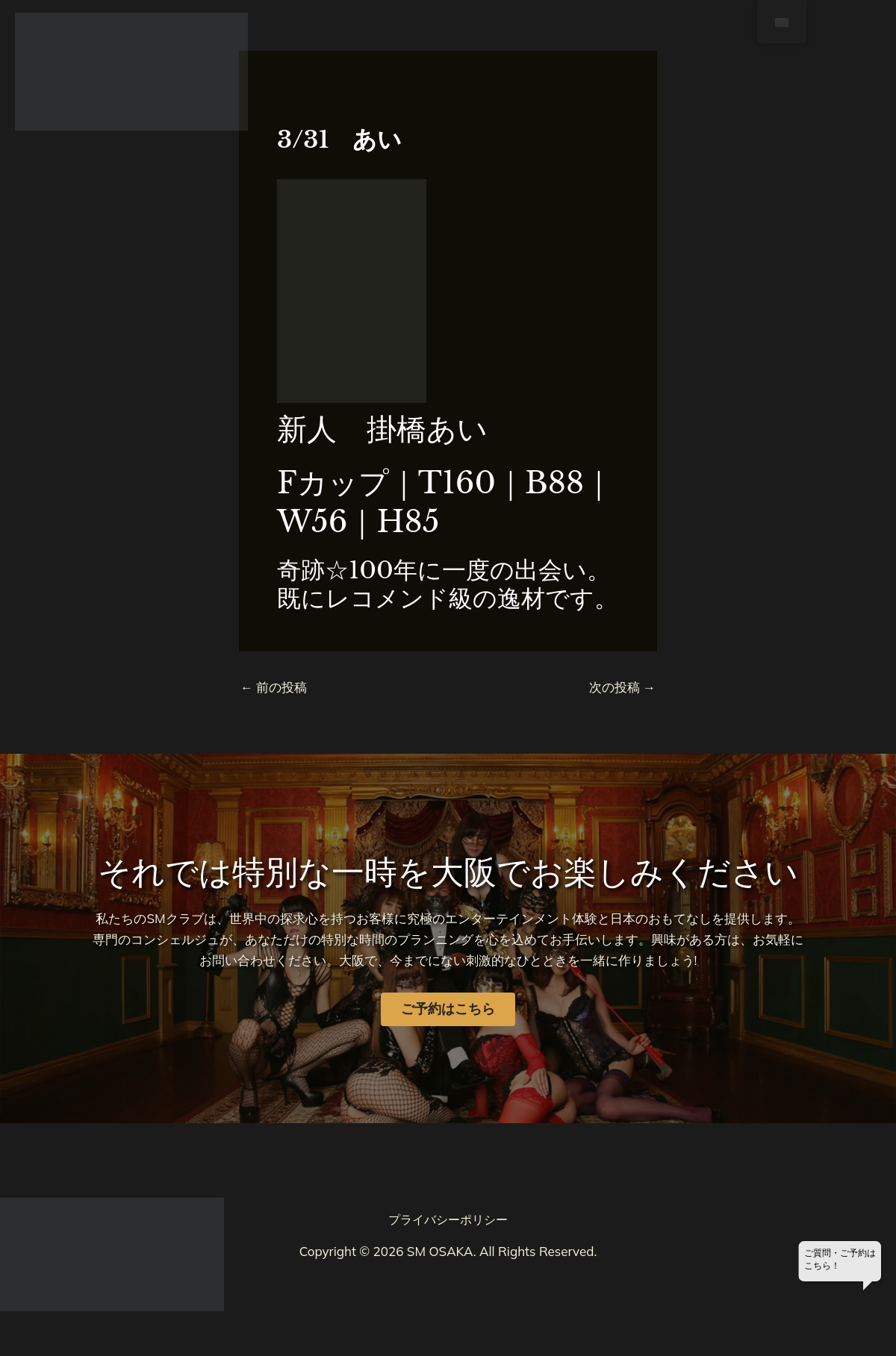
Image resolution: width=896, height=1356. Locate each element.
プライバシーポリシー (448, 1219)
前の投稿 (273, 687)
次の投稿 (622, 687)
